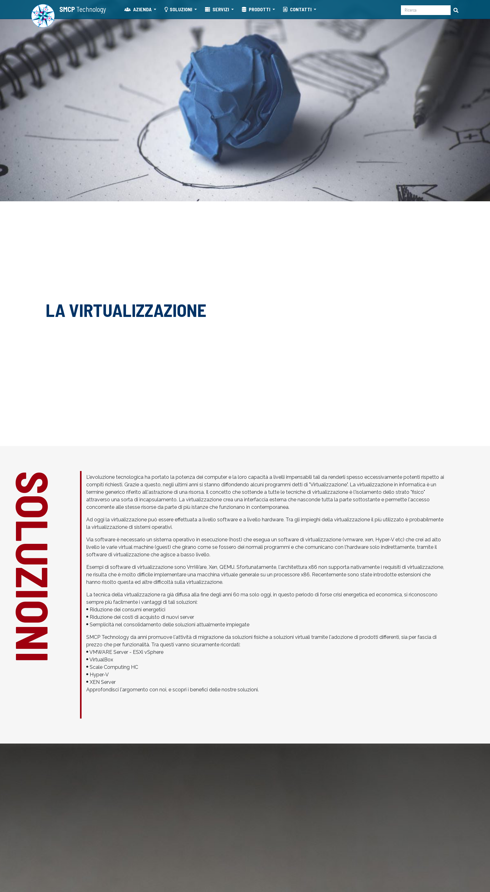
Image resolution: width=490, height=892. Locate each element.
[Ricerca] (426, 10)
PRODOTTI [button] (256, 9)
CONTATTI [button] (297, 9)
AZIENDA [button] (138, 9)
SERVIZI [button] (217, 9)
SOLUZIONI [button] (178, 9)
